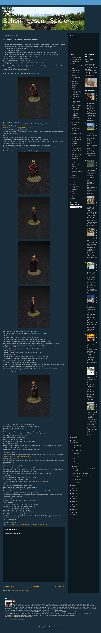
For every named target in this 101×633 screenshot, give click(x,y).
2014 (74, 512)
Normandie (75, 158)
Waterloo (74, 189)
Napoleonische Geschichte (76, 155)
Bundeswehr (75, 73)
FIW (73, 99)
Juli (75, 458)
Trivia (73, 180)
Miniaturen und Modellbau (24, 524)
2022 (74, 490)
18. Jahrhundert (76, 57)
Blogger (59, 627)
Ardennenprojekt (77, 66)
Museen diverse (76, 148)
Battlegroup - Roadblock (80, 473)
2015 (74, 509)
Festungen (75, 94)
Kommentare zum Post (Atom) (20, 591)
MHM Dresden (76, 131)
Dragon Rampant (74, 88)
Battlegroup (75, 70)
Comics (74, 75)
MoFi (73, 146)
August (76, 456)
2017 (74, 504)
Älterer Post (60, 586)
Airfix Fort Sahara (89, 60)
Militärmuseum (76, 137)
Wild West (75, 194)
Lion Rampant (76, 122)
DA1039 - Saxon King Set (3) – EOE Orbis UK (17, 128)
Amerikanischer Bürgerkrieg (76, 60)
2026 (74, 440)
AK (16, 601)
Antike (73, 63)
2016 (74, 506)
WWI (73, 198)
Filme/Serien (75, 96)
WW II (73, 196)
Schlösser (75, 175)
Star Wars (75, 177)
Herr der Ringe (76, 105)
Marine (74, 125)
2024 (74, 485)
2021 (74, 493)
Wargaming (43, 524)
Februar (76, 479)
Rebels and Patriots (75, 165)
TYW (73, 182)
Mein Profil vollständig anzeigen (15, 619)
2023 (74, 488)
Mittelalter (36, 524)
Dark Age (74, 81)
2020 (74, 496)
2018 (74, 501)
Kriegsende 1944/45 (75, 114)
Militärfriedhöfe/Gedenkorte (76, 134)
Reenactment (76, 169)
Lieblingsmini (12, 524)
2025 (74, 443)
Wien (73, 191)
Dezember (77, 445)
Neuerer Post (8, 586)
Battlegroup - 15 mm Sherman (82, 476)
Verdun (74, 184)
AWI (73, 68)
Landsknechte (76, 117)
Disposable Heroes (75, 84)
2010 (74, 515)
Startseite (35, 586)
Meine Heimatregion (76, 128)
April (75, 464)
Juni (75, 461)
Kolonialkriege (76, 107)
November (77, 448)
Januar (76, 482)
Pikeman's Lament (75, 161)
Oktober (76, 450)
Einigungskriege (76, 92)
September (77, 453)
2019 (74, 498)
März (75, 466)
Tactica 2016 (96, 97)
